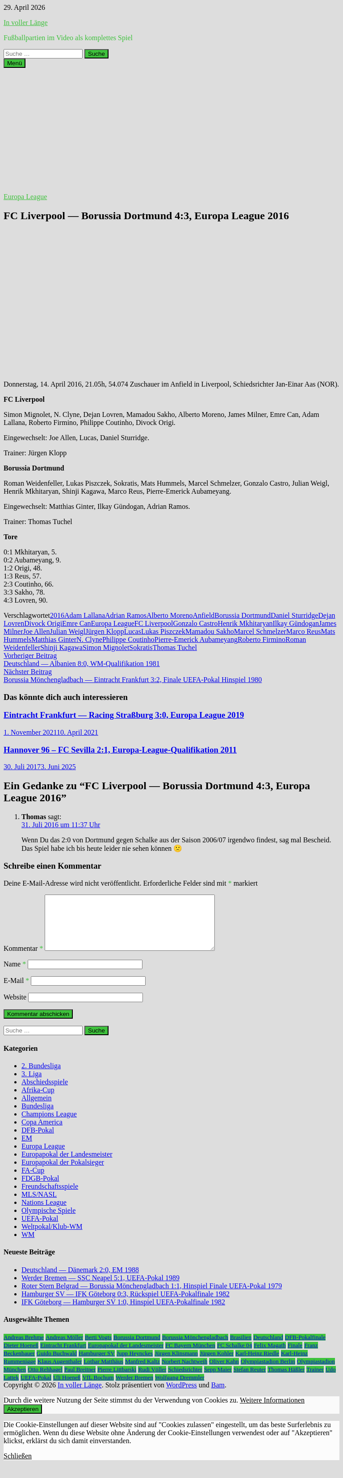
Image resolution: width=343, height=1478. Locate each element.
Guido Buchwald (57, 1364)
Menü (14, 63)
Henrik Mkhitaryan (245, 623)
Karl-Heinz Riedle (257, 1364)
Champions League (49, 1124)
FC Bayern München (190, 1356)
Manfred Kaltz (142, 1372)
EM (26, 1149)
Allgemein (36, 1108)
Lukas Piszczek (163, 631)
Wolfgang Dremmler (179, 1388)
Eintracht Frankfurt (63, 1356)
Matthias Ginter (53, 639)
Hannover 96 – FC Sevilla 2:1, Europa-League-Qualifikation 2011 (120, 749)
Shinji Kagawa (61, 647)
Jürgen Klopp (104, 631)
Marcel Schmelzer (260, 631)
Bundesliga (37, 1116)
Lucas (132, 631)
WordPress (181, 1395)
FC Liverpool (153, 623)
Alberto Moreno (169, 615)
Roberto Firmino (261, 639)
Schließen (18, 1466)
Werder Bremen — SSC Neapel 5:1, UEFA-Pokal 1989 (100, 1288)
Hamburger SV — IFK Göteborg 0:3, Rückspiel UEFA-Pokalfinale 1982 (125, 1304)
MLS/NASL (39, 1205)
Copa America (42, 1133)
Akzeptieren (22, 1419)
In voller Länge (26, 22)
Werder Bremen (134, 1388)
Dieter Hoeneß (21, 1356)
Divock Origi (43, 623)
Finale (295, 1356)
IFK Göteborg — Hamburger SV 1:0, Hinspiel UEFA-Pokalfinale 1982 (123, 1312)
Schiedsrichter (185, 1380)
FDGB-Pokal (40, 1189)
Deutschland (268, 1348)
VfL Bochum (97, 1388)
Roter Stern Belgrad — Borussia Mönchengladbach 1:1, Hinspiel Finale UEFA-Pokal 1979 (151, 1296)
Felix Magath (269, 1356)
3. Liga (31, 1084)
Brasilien (240, 1348)
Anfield (203, 615)
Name (15, 974)
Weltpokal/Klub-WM (51, 1237)
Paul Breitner (80, 1380)
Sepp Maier (218, 1380)
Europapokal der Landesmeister (66, 1165)
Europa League (25, 196)
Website (15, 1008)
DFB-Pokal (37, 1141)
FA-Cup (32, 1181)
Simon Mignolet (106, 647)
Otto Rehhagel (45, 1380)
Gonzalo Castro (195, 623)
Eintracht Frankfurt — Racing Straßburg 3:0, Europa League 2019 (124, 715)
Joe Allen (36, 631)
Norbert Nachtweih (185, 1372)
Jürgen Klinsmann (176, 1364)
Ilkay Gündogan (296, 623)
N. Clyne (89, 639)
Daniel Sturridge (294, 615)
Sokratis (140, 647)
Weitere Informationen (272, 1411)
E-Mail (16, 991)
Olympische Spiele (48, 1221)
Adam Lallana (84, 615)
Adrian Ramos (125, 615)
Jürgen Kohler (217, 1364)
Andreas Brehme (24, 1348)
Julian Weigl (68, 631)
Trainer (315, 1380)
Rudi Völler (152, 1380)
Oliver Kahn (223, 1372)
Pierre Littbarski (116, 1380)
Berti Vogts (98, 1348)
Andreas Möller (64, 1348)
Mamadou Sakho (209, 631)
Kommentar (23, 959)
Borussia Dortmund (242, 615)
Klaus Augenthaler (60, 1372)
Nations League (44, 1213)
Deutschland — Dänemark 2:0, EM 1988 (80, 1280)
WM (27, 1245)
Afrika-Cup (37, 1100)
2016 (57, 615)
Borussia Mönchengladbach (195, 1348)
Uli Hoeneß (67, 1388)
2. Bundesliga (41, 1076)
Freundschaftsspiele (49, 1197)
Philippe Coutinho (128, 639)
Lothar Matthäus (103, 1372)
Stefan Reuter (250, 1380)
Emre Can (76, 623)
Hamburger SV (97, 1364)
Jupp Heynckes (135, 1364)
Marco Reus (303, 631)
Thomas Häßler (286, 1380)
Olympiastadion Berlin (268, 1372)
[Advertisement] (171, 130)
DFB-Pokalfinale (305, 1348)
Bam (218, 1395)
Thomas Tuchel (175, 647)
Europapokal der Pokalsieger (62, 1173)
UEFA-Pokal (39, 1229)
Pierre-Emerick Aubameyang (196, 639)
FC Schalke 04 (234, 1356)
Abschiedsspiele (44, 1092)
